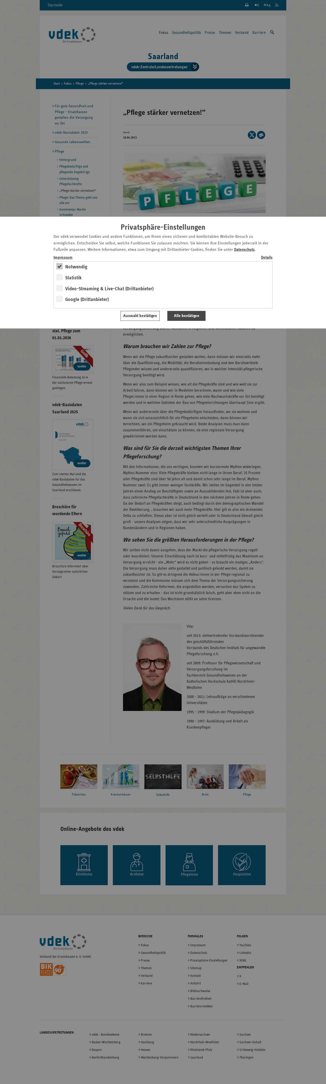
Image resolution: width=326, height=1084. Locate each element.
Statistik (73, 277)
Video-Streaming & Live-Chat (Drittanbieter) (109, 288)
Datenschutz (244, 250)
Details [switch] (267, 257)
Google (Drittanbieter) (87, 299)
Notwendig (76, 266)
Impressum (63, 257)
